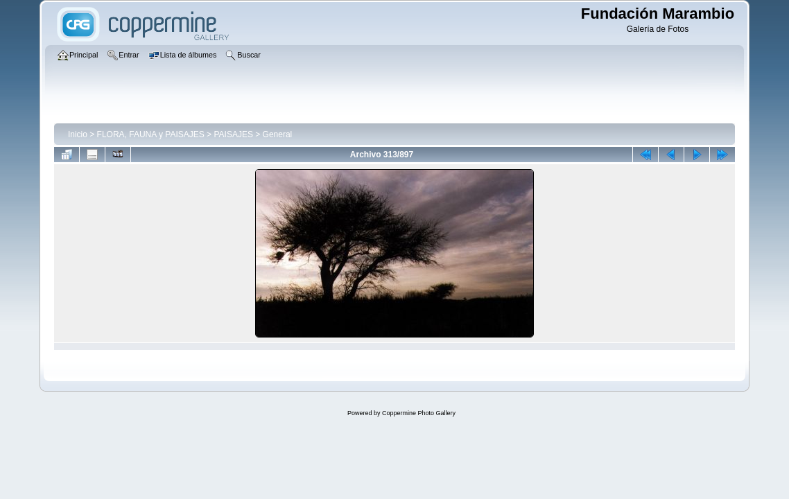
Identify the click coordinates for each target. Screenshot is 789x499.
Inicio (77, 134)
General (278, 134)
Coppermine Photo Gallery (419, 413)
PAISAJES (233, 134)
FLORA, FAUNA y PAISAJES (151, 134)
